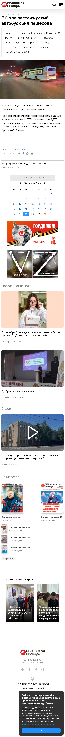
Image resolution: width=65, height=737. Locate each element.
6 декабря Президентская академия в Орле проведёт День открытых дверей (30, 334)
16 (14, 209)
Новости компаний (15, 286)
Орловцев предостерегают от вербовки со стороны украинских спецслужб (30, 457)
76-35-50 (44, 684)
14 (45, 203)
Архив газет (10, 477)
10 (20, 203)
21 (45, 209)
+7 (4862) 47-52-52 (27, 684)
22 (51, 209)
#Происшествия (17, 149)
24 (20, 214)
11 (26, 203)
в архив (8, 558)
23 (14, 214)
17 (20, 209)
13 (39, 203)
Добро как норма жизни (17, 391)
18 (26, 209)
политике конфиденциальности (38, 723)
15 (51, 203)
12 (32, 203)
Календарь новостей (33, 178)
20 (39, 209)
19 (32, 209)
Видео (6, 408)
